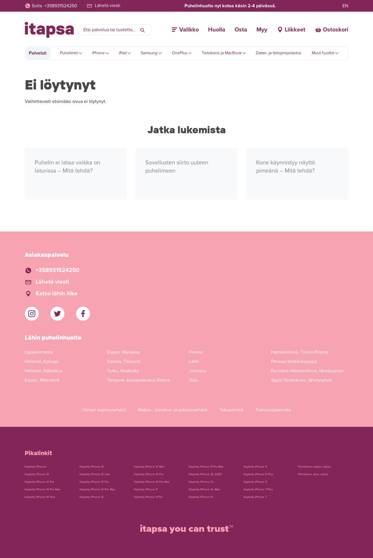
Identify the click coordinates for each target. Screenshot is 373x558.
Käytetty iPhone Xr (201, 497)
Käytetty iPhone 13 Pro (94, 481)
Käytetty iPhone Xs (201, 481)
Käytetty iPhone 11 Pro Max (206, 466)
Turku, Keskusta (123, 371)
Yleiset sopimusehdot (104, 410)
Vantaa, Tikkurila (123, 361)
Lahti (194, 361)
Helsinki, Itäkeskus (43, 371)
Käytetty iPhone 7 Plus (258, 489)
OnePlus (179, 52)
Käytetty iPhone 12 (92, 497)
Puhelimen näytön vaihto (314, 466)
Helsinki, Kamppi (42, 361)
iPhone (98, 52)
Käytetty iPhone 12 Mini (149, 466)
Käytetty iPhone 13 (92, 466)
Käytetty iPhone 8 (255, 481)
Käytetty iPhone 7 (255, 497)
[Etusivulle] (49, 29)
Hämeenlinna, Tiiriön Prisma (299, 352)
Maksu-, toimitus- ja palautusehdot (172, 410)
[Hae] (142, 29)
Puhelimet (69, 52)
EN (345, 6)
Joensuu (197, 371)
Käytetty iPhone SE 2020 (205, 474)
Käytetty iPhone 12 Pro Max (152, 481)
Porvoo (196, 352)
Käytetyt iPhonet (35, 466)
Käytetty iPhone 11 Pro (148, 497)
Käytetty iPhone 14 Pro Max (42, 489)
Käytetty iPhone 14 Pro (39, 481)
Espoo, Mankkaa (123, 352)
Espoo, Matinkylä (42, 380)
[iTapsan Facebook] (83, 314)
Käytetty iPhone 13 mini (95, 474)
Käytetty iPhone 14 (37, 474)
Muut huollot (323, 52)
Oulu (194, 380)
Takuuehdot (231, 410)
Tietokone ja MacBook (222, 52)
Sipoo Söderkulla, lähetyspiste (301, 380)
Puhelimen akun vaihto (313, 474)
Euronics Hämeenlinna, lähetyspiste (307, 371)
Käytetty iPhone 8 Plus (258, 474)
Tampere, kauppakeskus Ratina (138, 380)
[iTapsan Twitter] (57, 314)
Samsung (149, 52)
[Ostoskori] (331, 30)
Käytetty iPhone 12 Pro (148, 474)
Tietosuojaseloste (273, 410)
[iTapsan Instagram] (32, 314)
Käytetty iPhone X (255, 466)
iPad (122, 52)
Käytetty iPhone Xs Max (204, 489)
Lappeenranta (39, 352)
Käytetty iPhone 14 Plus (40, 497)
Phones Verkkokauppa (293, 361)
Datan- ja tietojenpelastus (278, 52)
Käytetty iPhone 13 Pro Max (97, 489)
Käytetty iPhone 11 (145, 489)
